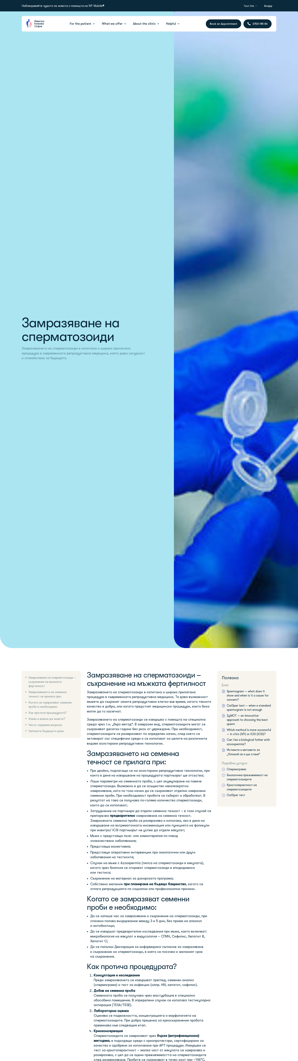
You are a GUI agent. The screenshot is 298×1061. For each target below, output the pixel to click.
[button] (83, 23)
